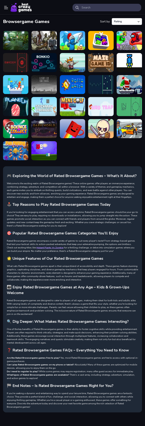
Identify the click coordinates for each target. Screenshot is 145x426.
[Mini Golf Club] (72, 106)
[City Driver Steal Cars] (129, 128)
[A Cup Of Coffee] (72, 128)
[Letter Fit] (100, 40)
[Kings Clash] (72, 40)
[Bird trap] (100, 106)
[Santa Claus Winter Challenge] (129, 84)
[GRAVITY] (100, 84)
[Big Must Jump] (44, 150)
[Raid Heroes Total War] (100, 128)
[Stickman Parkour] (44, 106)
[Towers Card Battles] (15, 84)
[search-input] (110, 7)
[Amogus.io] (129, 40)
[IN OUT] (129, 106)
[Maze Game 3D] (100, 62)
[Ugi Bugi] (129, 62)
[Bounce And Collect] (15, 128)
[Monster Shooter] (44, 40)
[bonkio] (44, 62)
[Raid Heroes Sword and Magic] (72, 62)
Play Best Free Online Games (21, 8)
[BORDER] (15, 62)
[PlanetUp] (15, 106)
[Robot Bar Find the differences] (15, 40)
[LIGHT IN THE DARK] (44, 84)
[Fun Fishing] (15, 150)
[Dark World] (44, 128)
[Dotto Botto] (72, 84)
